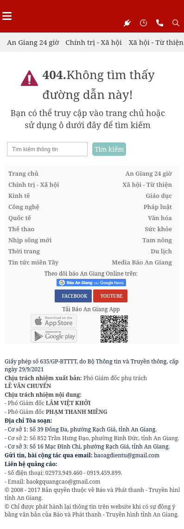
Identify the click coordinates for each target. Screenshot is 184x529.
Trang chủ (23, 173)
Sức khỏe (158, 229)
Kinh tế (19, 195)
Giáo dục (159, 195)
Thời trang (24, 251)
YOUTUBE (110, 296)
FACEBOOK (73, 296)
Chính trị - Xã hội (93, 42)
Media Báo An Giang (142, 262)
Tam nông (157, 240)
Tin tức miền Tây (33, 262)
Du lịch (161, 251)
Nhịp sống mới (29, 240)
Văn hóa (160, 218)
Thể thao (21, 229)
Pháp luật (158, 207)
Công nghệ (23, 207)
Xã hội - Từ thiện (156, 42)
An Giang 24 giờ (33, 42)
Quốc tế (19, 218)
